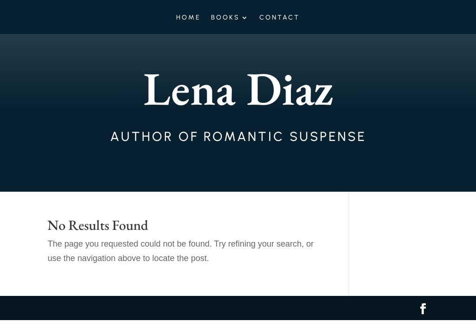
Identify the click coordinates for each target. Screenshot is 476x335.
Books (225, 17)
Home (188, 17)
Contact (279, 17)
